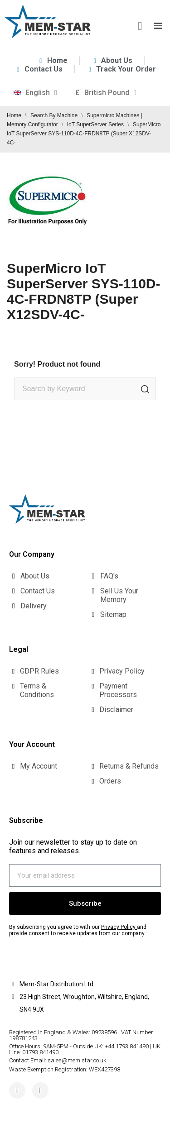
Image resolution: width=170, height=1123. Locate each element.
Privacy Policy (118, 927)
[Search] (85, 389)
